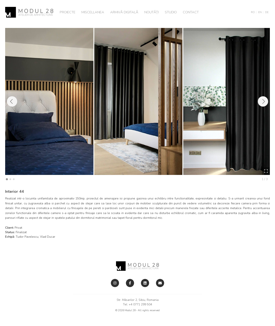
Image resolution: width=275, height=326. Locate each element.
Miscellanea (92, 12)
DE (267, 12)
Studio (171, 12)
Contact (191, 12)
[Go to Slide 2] (10, 179)
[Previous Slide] (12, 101)
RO (253, 12)
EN (260, 12)
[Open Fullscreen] (266, 171)
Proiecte (67, 12)
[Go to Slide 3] (14, 179)
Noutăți (151, 12)
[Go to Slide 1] (7, 179)
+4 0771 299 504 (140, 304)
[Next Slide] (263, 101)
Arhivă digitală (124, 12)
